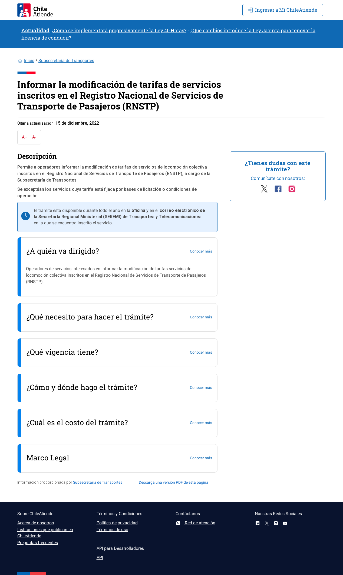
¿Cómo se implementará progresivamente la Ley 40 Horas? (119, 30)
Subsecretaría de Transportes (66, 60)
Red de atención (195, 522)
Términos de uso (112, 529)
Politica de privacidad (117, 522)
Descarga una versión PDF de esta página (173, 482)
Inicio (29, 60)
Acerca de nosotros (35, 522)
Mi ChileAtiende (282, 10)
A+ (24, 137)
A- (34, 137)
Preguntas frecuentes (37, 542)
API (100, 557)
